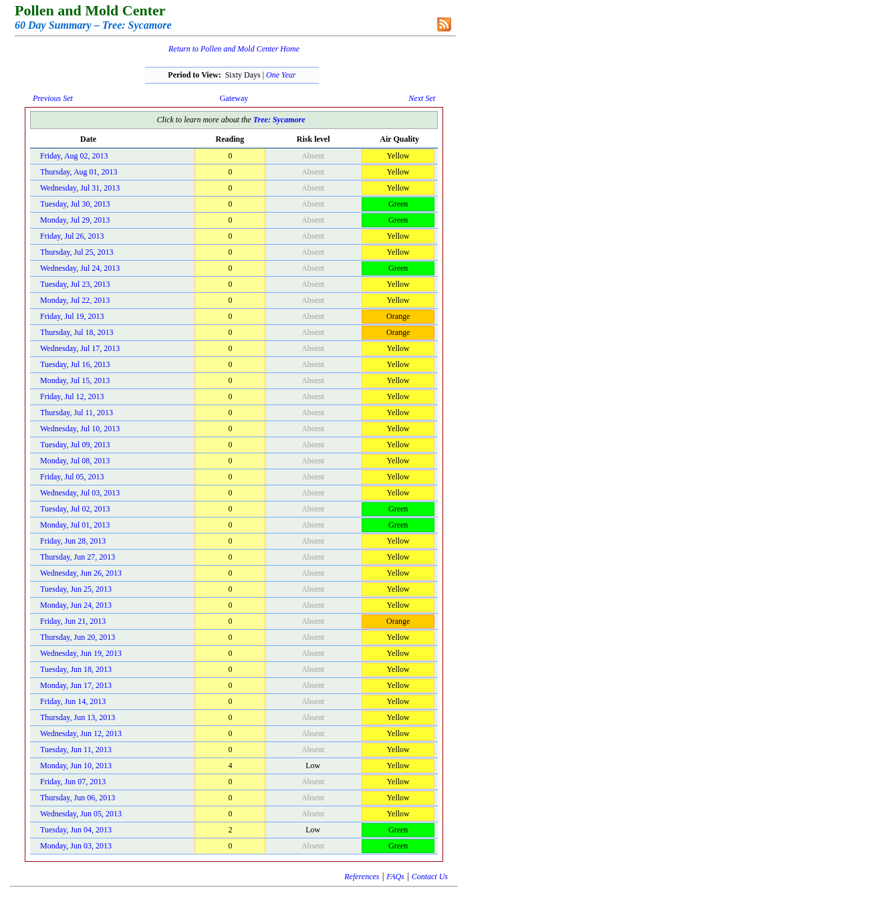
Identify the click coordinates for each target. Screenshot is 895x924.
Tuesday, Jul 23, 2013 (75, 284)
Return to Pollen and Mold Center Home (233, 48)
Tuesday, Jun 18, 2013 (76, 669)
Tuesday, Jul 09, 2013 (75, 444)
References (361, 876)
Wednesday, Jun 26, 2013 (81, 573)
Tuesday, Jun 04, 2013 (76, 829)
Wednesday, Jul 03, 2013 (80, 492)
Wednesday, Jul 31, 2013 (80, 188)
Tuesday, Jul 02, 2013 (75, 508)
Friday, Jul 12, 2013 (72, 396)
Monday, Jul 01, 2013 (75, 525)
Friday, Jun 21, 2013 (73, 621)
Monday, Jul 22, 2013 (75, 300)
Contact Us (430, 876)
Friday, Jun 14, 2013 (73, 701)
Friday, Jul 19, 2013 (72, 316)
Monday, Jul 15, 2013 (75, 380)
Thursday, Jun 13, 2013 (77, 717)
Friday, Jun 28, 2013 (73, 541)
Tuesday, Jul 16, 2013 (75, 364)
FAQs (395, 876)
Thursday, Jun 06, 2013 (77, 797)
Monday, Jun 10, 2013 (76, 765)
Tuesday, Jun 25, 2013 (76, 589)
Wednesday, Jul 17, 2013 (80, 348)
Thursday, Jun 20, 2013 (77, 637)
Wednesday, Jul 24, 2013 (80, 268)
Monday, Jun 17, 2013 (76, 685)
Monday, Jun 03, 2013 (76, 845)
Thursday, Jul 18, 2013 (77, 332)
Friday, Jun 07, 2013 (73, 781)
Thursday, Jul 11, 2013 (76, 412)
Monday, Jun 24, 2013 (76, 605)
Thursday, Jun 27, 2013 (77, 557)
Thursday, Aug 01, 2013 (79, 172)
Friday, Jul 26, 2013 (72, 236)
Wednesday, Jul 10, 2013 (80, 428)
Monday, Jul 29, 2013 (75, 220)
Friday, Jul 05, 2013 (72, 476)
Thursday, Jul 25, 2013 (77, 252)
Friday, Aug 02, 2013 (74, 155)
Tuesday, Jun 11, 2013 (76, 749)
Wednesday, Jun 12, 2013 (81, 733)
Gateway (234, 98)
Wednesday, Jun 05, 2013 (81, 813)
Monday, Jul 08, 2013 (75, 460)
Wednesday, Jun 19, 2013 (81, 653)
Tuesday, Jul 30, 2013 (75, 204)
